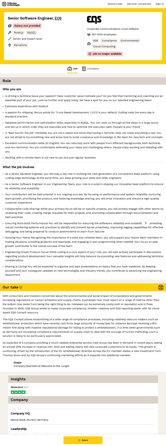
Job (72, 68)
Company (90, 68)
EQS (58, 18)
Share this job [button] (16, 420)
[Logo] (11, 4)
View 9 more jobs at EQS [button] (46, 420)
